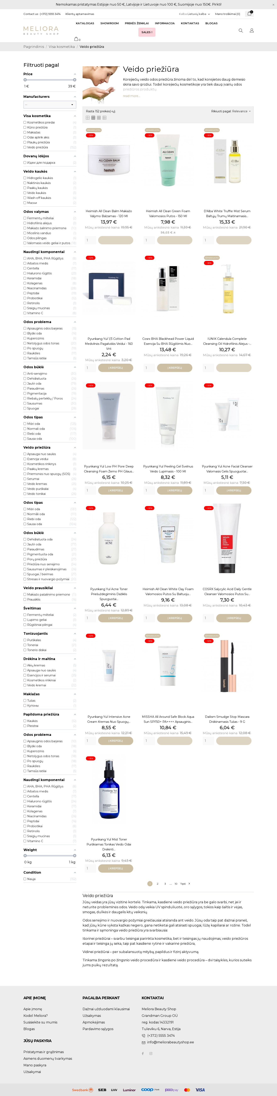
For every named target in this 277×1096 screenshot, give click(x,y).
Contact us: (31, 14)
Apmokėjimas (94, 1022)
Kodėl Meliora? (35, 1016)
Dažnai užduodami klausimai (106, 1009)
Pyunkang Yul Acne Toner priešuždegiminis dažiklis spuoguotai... (109, 594)
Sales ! (148, 31)
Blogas (211, 23)
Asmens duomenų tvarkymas (47, 1059)
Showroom (109, 23)
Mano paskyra (34, 1065)
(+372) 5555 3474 (50, 14)
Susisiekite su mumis (40, 1022)
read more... (131, 96)
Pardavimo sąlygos (98, 1029)
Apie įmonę (32, 1009)
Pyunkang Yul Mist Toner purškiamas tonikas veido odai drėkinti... (109, 844)
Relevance (241, 111)
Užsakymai (32, 1072)
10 (176, 883)
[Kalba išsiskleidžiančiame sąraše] (199, 14)
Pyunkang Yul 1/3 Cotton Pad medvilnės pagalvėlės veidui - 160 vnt (109, 344)
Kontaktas (190, 23)
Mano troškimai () (227, 14)
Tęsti (185, 883)
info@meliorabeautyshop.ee (170, 1042)
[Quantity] (90, 240)
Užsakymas (92, 1016)
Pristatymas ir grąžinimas (43, 1052)
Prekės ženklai (137, 23)
